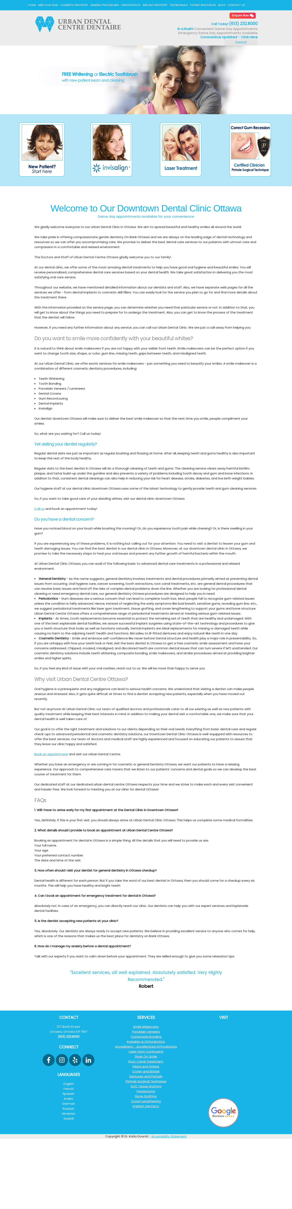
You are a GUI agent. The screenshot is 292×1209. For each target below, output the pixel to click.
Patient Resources (203, 5)
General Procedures (104, 5)
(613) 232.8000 (243, 23)
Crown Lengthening (146, 1101)
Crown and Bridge (146, 1071)
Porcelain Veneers (146, 1031)
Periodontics (131, 5)
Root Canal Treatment (145, 1061)
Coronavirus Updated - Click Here (229, 37)
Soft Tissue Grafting (146, 1086)
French (241, 42)
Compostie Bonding (146, 1036)
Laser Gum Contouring (146, 1051)
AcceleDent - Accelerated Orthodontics (146, 1046)
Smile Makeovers (146, 1026)
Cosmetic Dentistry (74, 5)
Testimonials (179, 5)
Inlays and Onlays (146, 1066)
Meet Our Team (48, 5)
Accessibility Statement (169, 1136)
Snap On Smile (146, 1056)
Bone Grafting (146, 1096)
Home (32, 5)
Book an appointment (51, 754)
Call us (39, 509)
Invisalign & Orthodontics (146, 1041)
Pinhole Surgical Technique (146, 1081)
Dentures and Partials (145, 1076)
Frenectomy (146, 1091)
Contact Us (236, 5)
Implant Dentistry (155, 5)
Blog (221, 5)
